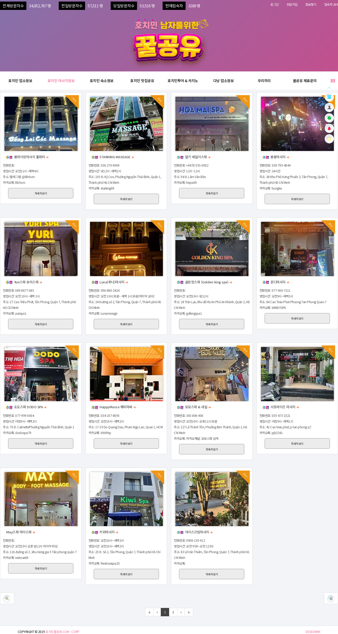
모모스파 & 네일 (193, 406)
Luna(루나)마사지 (109, 281)
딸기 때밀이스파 (193, 156)
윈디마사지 (275, 281)
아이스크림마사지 (194, 531)
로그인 (274, 4)
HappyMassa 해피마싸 (113, 406)
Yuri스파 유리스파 (23, 281)
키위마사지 (104, 531)
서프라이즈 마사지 (280, 406)
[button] (331, 598)
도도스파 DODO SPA (25, 406)
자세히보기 (41, 193)
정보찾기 (310, 4)
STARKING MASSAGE (112, 156)
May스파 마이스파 (20, 531)
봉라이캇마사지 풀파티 (26, 156)
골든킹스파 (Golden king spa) (204, 281)
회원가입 (292, 4)
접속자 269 (331, 4)
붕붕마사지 (275, 156)
